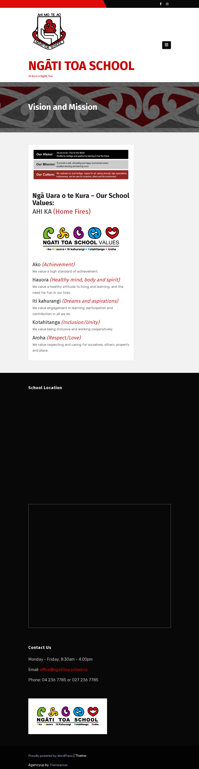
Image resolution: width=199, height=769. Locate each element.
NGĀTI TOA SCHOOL (81, 65)
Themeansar (58, 765)
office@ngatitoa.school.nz (64, 669)
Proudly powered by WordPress (51, 756)
